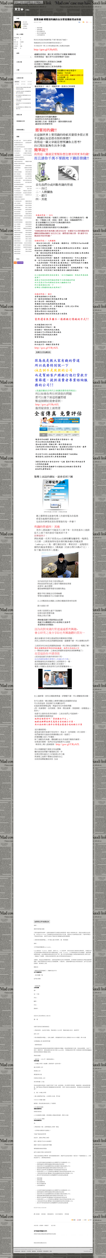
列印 (90, 1220)
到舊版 (27, 10)
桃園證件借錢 (28, 161)
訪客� (38, 2)
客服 (51, 1251)
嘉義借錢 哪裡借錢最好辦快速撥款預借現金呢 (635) (52, 1167)
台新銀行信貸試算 (18, 144)
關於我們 (23, 1251)
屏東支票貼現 (28, 172)
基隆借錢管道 (50, 1214)
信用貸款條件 (28, 142)
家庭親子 (47, 1225)
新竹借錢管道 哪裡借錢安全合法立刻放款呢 (23, 96)
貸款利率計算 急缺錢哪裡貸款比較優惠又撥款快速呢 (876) (53, 1166)
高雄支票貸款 (28, 230)
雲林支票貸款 (17, 253)
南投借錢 (39, 27)
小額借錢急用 (17, 155)
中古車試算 (16, 153)
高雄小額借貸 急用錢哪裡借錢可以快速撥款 (23, 100)
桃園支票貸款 (17, 251)
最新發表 (17, 81)
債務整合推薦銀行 (18, 197)
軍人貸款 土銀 (17, 140)
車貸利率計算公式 (18, 195)
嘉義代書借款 (17, 249)
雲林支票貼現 (28, 203)
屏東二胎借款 (17, 226)
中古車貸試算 (17, 190)
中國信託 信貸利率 (27, 190)
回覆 (74, 1220)
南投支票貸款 (17, 230)
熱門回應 (23, 84)
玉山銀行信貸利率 (18, 178)
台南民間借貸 (17, 167)
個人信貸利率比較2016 (19, 146)
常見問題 (29, 1251)
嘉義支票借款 (28, 222)
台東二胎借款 (28, 241)
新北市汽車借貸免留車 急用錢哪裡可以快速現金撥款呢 (52, 1175)
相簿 (28, 2)
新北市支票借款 (28, 243)
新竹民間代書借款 (27, 245)
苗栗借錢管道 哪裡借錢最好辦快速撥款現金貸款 (50, 1164)
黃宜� (19, 9)
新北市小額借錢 (28, 149)
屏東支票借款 (17, 218)
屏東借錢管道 (17, 151)
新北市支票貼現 (28, 215)
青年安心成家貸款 (27, 140)
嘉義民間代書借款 (18, 215)
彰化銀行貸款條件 (27, 192)
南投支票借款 (28, 205)
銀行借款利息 (17, 182)
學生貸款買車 (17, 165)
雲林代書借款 (28, 232)
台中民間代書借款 (27, 218)
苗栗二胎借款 (17, 245)
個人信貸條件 (28, 211)
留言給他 (25, 28)
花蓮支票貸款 (17, 234)
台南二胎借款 (17, 203)
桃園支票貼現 (28, 201)
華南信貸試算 (17, 238)
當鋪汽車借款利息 (18, 161)
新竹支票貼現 (28, 234)
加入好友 (25, 22)
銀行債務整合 (28, 174)
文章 (19, 2)
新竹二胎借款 (28, 207)
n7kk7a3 (16, 29)
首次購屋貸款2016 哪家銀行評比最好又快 (23, 107)
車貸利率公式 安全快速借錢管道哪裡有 (23, 104)
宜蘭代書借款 (28, 224)
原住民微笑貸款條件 (19, 184)
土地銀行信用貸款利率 (19, 159)
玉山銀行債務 (28, 186)
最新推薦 (30, 81)
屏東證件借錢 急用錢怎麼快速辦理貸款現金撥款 (45, 1234)
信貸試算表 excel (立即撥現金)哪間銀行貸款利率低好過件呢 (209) (56, 1171)
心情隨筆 (41, 1225)
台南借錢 (37, 1214)
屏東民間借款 (28, 165)
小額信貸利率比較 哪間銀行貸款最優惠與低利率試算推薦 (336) (55, 1173)
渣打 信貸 (29, 188)
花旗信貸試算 (17, 213)
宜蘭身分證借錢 (28, 167)
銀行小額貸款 (28, 178)
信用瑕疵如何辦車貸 (19, 157)
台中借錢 (16, 169)
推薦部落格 (25, 24)
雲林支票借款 (28, 251)
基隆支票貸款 (28, 236)
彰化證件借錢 (28, 169)
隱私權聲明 (46, 1251)
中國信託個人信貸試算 (19, 199)
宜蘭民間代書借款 (18, 232)
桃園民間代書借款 (27, 228)
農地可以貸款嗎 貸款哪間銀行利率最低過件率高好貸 (52, 1169)
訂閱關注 (25, 26)
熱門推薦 (30, 84)
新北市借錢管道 (41, 33)
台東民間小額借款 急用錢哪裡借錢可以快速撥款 (23, 92)
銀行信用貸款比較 (27, 180)
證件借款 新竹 (17, 149)
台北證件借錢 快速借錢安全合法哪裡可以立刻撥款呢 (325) (53, 1162)
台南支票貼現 (17, 247)
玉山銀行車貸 (28, 176)
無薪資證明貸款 (18, 176)
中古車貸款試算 (18, 201)
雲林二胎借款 (28, 249)
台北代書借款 (28, 226)
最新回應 (23, 81)
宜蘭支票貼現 (28, 213)
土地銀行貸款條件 (27, 153)
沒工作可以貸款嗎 (27, 155)
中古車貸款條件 (18, 192)
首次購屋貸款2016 (18, 142)
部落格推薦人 (21, 129)
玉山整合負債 (17, 180)
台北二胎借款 (17, 224)
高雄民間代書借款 (27, 247)
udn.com (90, 1251)
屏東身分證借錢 (18, 172)
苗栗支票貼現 (17, 241)
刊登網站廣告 (17, 1251)
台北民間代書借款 (18, 205)
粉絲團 (15, 1256)
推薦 (79, 1220)
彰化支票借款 (17, 211)
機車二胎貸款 (28, 151)
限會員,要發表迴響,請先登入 (40, 1242)
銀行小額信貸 (17, 174)
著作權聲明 (39, 1251)
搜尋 (30, 57)
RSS (15, 262)
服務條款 (34, 1251)
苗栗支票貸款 (28, 209)
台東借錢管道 (41, 35)
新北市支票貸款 (18, 209)
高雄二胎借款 (17, 228)
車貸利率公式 (28, 195)
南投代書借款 (17, 236)
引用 (85, 1220)
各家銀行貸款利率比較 (19, 163)
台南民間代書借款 (18, 220)
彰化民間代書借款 (18, 222)
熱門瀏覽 (17, 84)
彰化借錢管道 (41, 31)
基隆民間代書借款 (18, 243)
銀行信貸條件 (17, 188)
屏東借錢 (39, 29)
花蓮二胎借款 (28, 238)
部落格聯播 (20, 262)
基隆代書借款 (17, 207)
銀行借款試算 (28, 182)
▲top (91, 1249)
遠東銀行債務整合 (18, 186)
